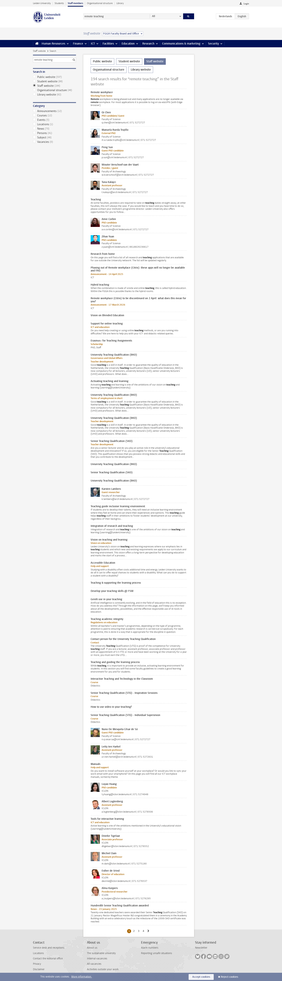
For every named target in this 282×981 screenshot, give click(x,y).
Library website (54, 95)
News (54, 129)
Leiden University (42, 3)
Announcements (54, 111)
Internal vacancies (97, 958)
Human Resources (53, 43)
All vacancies (94, 964)
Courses (54, 115)
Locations (54, 124)
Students (59, 3)
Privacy (37, 964)
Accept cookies (201, 977)
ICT (93, 43)
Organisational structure (100, 3)
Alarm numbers (149, 947)
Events (54, 120)
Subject (54, 137)
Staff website (39, 50)
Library (120, 3)
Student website (54, 81)
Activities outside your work (102, 969)
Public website (54, 77)
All (153, 16)
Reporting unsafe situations (156, 953)
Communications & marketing (181, 43)
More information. (81, 976)
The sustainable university (101, 953)
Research (148, 43)
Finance (78, 43)
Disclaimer (38, 969)
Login (246, 3)
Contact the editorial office (48, 958)
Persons (54, 133)
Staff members (75, 3)
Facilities (108, 43)
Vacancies (54, 142)
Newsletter (201, 947)
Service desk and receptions (48, 947)
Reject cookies (229, 977)
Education (128, 43)
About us (92, 947)
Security (213, 43)
